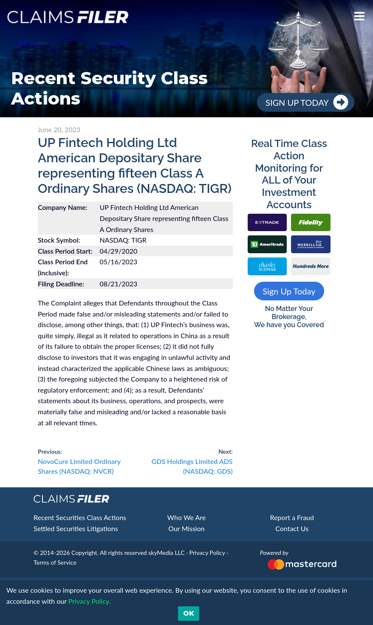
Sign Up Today (297, 102)
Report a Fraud (292, 517)
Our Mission (186, 528)
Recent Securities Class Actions (80, 517)
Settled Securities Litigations (76, 528)
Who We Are (186, 517)
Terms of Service (55, 562)
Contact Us (291, 528)
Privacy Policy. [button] (89, 601)
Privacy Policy (207, 552)
